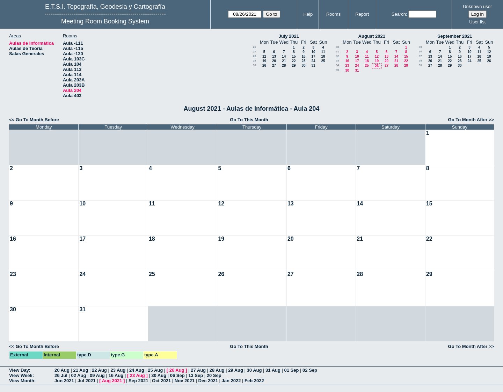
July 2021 (288, 36)
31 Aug (272, 370)
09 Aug (97, 375)
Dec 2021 (208, 380)
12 (264, 56)
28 (254, 56)
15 (294, 56)
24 (313, 61)
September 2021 (454, 36)
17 (313, 56)
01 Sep (291, 370)
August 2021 (371, 36)
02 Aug (78, 375)
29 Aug (235, 370)
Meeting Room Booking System (105, 21)
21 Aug (80, 370)
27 (254, 51)
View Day (19, 370)
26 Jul (60, 375)
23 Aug (117, 370)
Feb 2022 (254, 380)
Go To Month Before (37, 119)
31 (313, 65)
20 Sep (214, 375)
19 (264, 61)
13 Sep (195, 375)
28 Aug (217, 370)
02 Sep (309, 370)
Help (308, 14)
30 (254, 65)
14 (284, 56)
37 (420, 56)
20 (274, 61)
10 (313, 52)
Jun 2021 (64, 380)
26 (254, 47)
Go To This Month (249, 119)
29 (254, 60)
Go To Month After (468, 119)
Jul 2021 (86, 380)
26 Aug (176, 370)
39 (420, 65)
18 (323, 56)
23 (303, 61)
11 (323, 52)
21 (284, 61)
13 (274, 56)
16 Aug (115, 375)
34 (337, 65)
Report (362, 14)
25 (323, 61)
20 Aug (62, 370)
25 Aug (155, 370)
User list (477, 21)
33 (337, 60)
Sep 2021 (138, 380)
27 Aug (198, 370)
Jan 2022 (231, 380)
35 (337, 70)
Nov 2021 (185, 380)
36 (420, 51)
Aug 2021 (112, 380)
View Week (20, 375)
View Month (21, 380)
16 (303, 56)
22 (294, 61)
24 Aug (136, 370)
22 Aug (99, 370)
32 (337, 56)
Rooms (333, 14)
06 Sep (177, 375)
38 (420, 60)
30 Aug (254, 370)
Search (399, 14)
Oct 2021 (161, 380)
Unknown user (477, 6)
